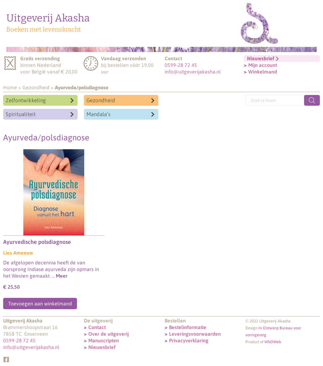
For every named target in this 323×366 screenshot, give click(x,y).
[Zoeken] (312, 100)
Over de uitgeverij (108, 334)
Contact (97, 327)
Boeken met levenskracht (43, 29)
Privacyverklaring (188, 340)
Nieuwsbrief (101, 347)
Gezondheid (36, 87)
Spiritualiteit (21, 114)
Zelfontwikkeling (26, 100)
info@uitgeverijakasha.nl (193, 71)
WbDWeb (272, 341)
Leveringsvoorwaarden (195, 334)
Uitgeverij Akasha (48, 18)
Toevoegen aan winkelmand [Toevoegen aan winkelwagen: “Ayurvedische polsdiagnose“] (40, 303)
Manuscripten (103, 340)
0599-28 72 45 (181, 65)
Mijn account (262, 65)
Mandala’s (98, 114)
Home (10, 87)
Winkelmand (262, 71)
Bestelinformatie (187, 327)
